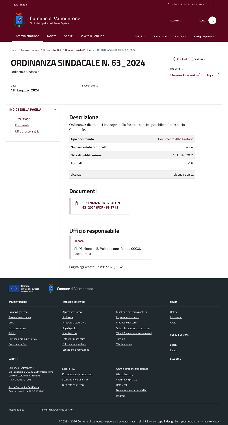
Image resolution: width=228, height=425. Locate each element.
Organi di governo (18, 312)
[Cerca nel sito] (212, 20)
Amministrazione (27, 35)
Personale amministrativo (23, 339)
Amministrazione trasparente (186, 4)
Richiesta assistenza (73, 385)
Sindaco (79, 241)
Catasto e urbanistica (73, 339)
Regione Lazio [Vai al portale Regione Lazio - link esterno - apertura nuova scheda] (19, 4)
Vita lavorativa (124, 344)
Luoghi (173, 345)
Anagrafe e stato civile (74, 323)
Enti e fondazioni (18, 328)
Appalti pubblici (70, 328)
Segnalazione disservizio (75, 380)
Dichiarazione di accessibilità (131, 390)
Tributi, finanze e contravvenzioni (134, 333)
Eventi (173, 350)
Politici (12, 333)
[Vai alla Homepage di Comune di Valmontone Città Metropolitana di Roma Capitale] (48, 20)
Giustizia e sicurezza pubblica (131, 312)
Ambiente (67, 317)
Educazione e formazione (75, 350)
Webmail (120, 396)
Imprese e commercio (127, 317)
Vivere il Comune (92, 35)
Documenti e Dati (18, 344)
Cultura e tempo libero (74, 344)
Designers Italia (189, 422)
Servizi (68, 35)
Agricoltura (140, 36)
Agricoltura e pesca (72, 312)
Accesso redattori (210, 422)
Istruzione (180, 36)
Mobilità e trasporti (126, 323)
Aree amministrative (20, 317)
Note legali (121, 385)
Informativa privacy (126, 380)
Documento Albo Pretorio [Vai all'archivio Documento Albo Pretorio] (176, 139)
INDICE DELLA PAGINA (25, 109)
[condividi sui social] (179, 59)
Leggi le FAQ (68, 369)
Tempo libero (160, 36)
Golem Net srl (129, 422)
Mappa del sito (16, 410)
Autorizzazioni (69, 333)
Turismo (120, 339)
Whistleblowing (124, 374)
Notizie (173, 312)
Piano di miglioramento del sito (56, 410)
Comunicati (176, 317)
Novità (51, 35)
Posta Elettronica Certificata (24, 387)
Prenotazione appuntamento (77, 374)
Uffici (11, 323)
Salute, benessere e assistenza (133, 328)
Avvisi (173, 323)
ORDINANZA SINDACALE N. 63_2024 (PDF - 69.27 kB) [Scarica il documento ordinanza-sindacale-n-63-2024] (101, 205)
